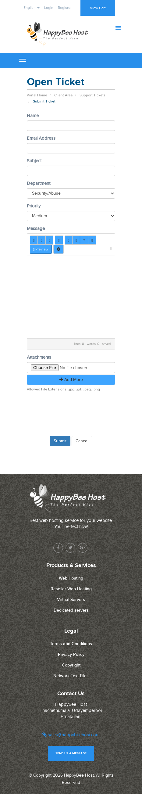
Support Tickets (92, 95)
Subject (34, 160)
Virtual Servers (71, 599)
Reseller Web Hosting (71, 588)
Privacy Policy (71, 654)
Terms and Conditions (71, 643)
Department (38, 183)
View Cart (98, 8)
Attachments (39, 357)
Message (36, 228)
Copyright (71, 665)
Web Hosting (71, 578)
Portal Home (37, 95)
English (31, 7)
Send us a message (71, 753)
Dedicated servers (71, 610)
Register (65, 7)
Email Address (41, 138)
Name (33, 115)
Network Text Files (71, 675)
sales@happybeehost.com (71, 735)
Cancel (82, 441)
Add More (71, 379)
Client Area (63, 95)
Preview (40, 249)
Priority (34, 206)
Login (48, 7)
